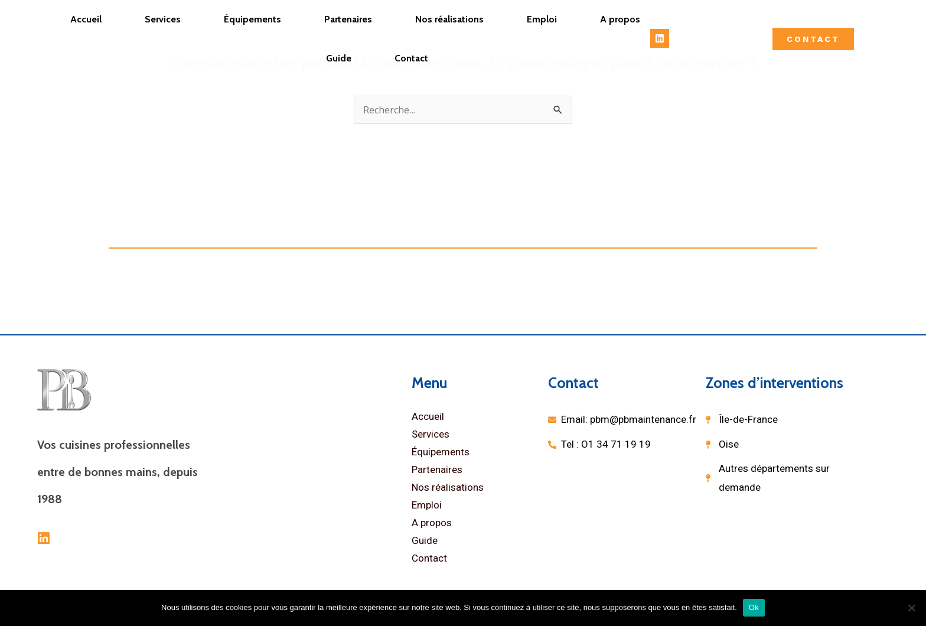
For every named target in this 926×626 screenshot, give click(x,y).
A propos (620, 19)
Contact (411, 58)
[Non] (911, 608)
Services (163, 19)
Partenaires (348, 19)
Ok (754, 607)
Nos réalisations (449, 19)
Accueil (86, 19)
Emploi (542, 19)
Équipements (252, 19)
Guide (338, 58)
